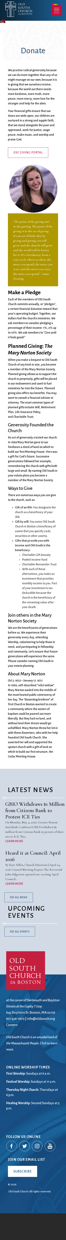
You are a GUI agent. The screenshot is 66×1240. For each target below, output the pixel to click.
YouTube (50, 1172)
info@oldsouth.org (41, 1045)
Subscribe (22, 1198)
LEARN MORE (14, 867)
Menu (56, 10)
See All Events (20, 958)
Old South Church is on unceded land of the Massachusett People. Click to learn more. (31, 1070)
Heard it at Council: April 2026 (33, 882)
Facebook (11, 1172)
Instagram (37, 1172)
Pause (3, 47)
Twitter (24, 1172)
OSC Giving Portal (28, 178)
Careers (12, 1051)
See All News (18, 923)
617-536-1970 (15, 1045)
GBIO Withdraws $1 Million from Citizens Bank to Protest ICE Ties (35, 837)
